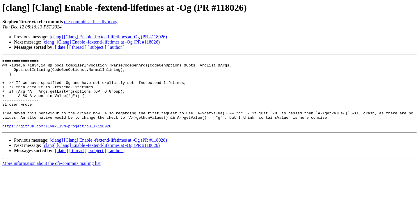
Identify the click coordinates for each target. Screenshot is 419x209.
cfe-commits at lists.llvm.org (91, 21)
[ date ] (61, 47)
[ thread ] (77, 47)
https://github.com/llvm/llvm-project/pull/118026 (56, 140)
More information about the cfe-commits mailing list (51, 177)
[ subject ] (97, 47)
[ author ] (116, 47)
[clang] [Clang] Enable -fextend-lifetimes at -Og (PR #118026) (108, 36)
